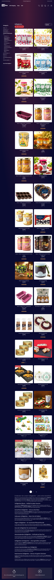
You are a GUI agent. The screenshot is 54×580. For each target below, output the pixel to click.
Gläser (5, 51)
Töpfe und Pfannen (8, 40)
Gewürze (6, 41)
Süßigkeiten (7, 38)
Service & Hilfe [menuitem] (49, 1)
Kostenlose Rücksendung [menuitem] (6, 1)
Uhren (5, 56)
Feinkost (6, 36)
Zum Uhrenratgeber (7, 63)
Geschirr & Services (8, 47)
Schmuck (6, 29)
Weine (5, 44)
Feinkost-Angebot (24, 501)
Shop (18, 5)
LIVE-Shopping (12, 5)
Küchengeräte (7, 43)
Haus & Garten (6, 53)
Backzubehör (7, 50)
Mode (5, 27)
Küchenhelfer (7, 37)
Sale (22, 5)
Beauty (5, 54)
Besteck (6, 48)
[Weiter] (36, 492)
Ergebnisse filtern (19, 27)
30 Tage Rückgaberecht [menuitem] (27, 1)
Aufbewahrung (7, 46)
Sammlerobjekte (7, 60)
